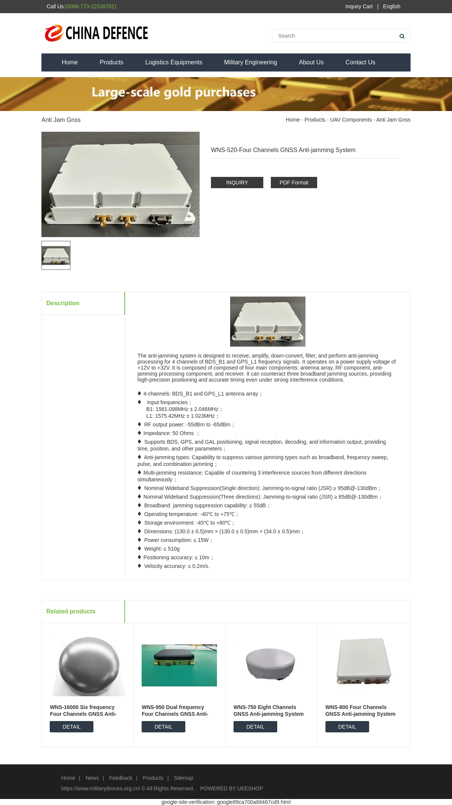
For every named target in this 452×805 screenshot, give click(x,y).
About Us (311, 62)
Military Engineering (250, 62)
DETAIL (72, 727)
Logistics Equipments (173, 62)
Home (70, 62)
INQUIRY (237, 183)
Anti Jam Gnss (393, 120)
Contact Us (360, 62)
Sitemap (183, 778)
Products (112, 62)
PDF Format (293, 183)
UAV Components (351, 120)
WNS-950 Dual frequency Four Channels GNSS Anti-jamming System (175, 714)
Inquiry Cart (359, 6)
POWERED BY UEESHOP (231, 788)
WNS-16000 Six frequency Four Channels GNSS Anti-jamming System (83, 714)
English (391, 6)
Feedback (120, 778)
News (92, 778)
